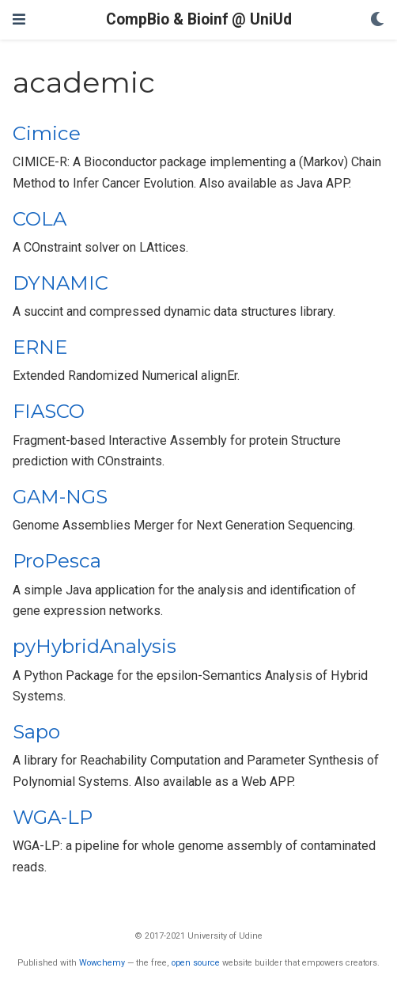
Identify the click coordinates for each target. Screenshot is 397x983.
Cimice (47, 133)
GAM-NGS (60, 496)
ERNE (40, 347)
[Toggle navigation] (19, 19)
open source (196, 963)
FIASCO (49, 411)
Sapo (36, 731)
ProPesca (57, 560)
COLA (39, 218)
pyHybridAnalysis (94, 646)
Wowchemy (102, 963)
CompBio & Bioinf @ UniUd (199, 19)
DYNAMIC (60, 282)
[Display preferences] (377, 20)
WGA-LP (53, 817)
